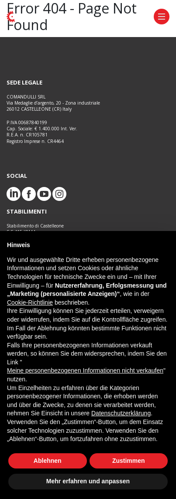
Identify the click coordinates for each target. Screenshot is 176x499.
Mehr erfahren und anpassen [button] (88, 481)
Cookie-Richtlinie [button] (30, 302)
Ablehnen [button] (48, 460)
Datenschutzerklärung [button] (121, 413)
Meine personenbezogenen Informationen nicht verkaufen (85, 370)
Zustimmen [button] (128, 460)
